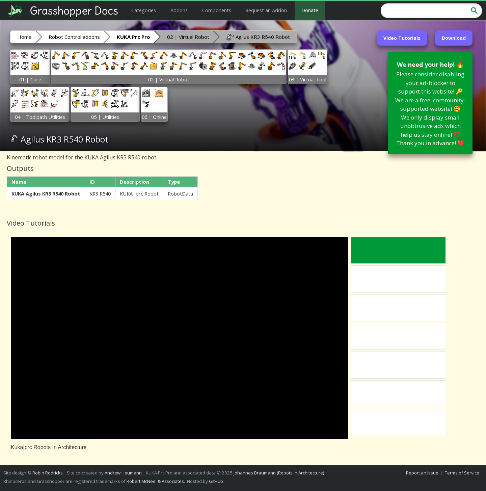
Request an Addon (266, 10)
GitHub (216, 481)
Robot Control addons (74, 36)
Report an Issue (422, 473)
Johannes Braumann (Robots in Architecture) (279, 473)
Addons (179, 10)
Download (454, 38)
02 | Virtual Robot (188, 36)
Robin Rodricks (47, 473)
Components (216, 10)
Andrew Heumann (123, 473)
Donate (309, 10)
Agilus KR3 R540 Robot (258, 36)
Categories (143, 10)
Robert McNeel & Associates (155, 481)
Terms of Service (462, 473)
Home (24, 36)
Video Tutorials (402, 38)
